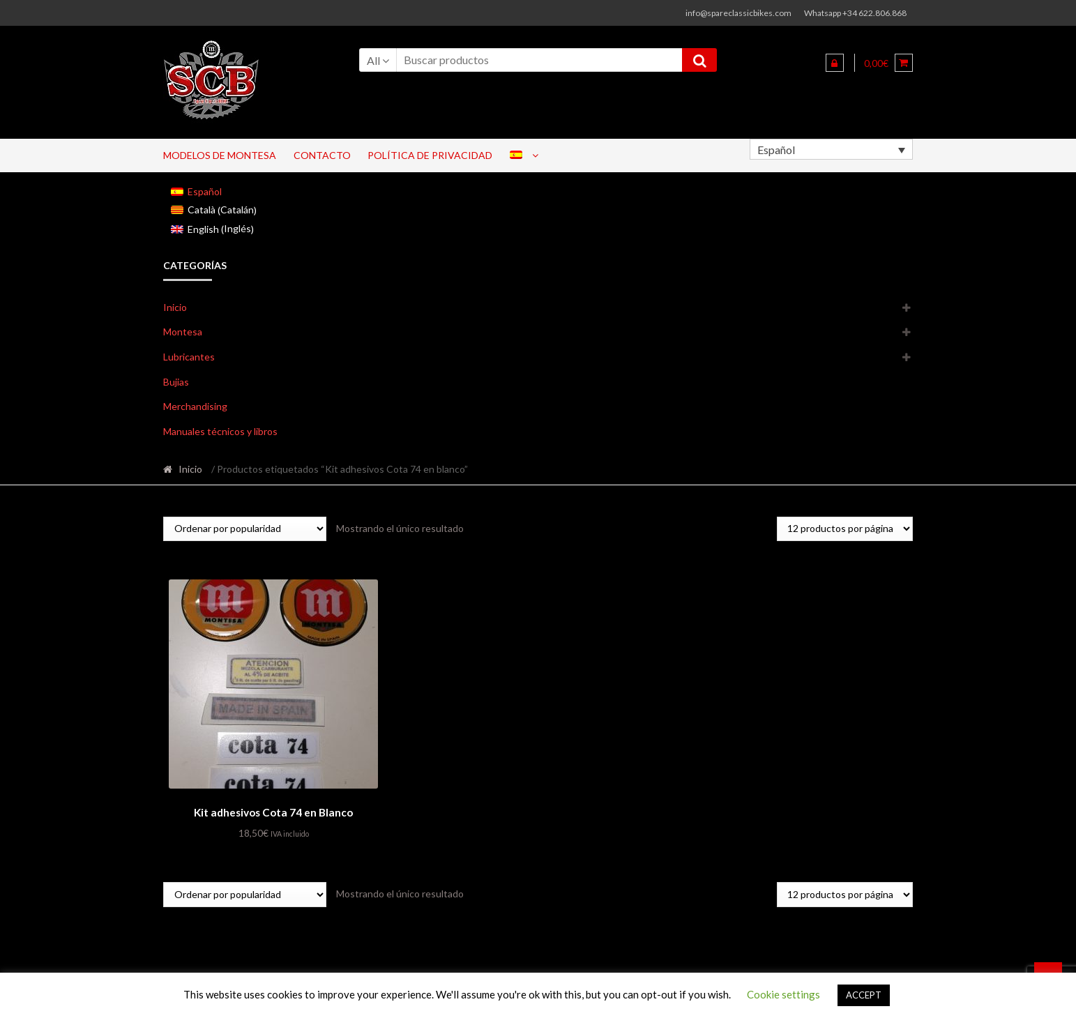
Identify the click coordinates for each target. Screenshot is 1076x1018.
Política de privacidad (429, 155)
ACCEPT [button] (863, 995)
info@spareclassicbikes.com (738, 13)
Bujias (176, 382)
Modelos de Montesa (219, 155)
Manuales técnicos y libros (220, 431)
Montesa (182, 331)
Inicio (175, 307)
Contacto (322, 155)
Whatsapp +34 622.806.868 (855, 13)
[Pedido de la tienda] (244, 529)
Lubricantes (189, 357)
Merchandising (195, 406)
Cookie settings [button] (783, 994)
